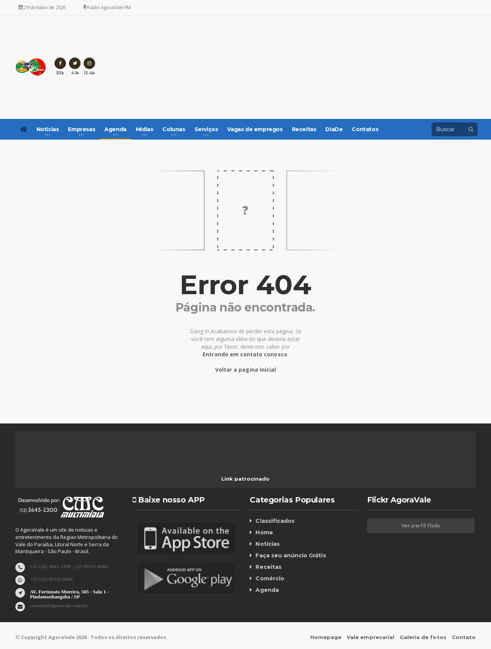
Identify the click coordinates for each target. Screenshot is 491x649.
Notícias (267, 543)
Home (264, 532)
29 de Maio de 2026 (42, 7)
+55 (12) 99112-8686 (51, 578)
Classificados (274, 520)
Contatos (365, 129)
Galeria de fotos (423, 637)
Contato (464, 637)
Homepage (326, 637)
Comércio (269, 578)
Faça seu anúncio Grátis (290, 555)
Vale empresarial (371, 637)
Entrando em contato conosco (245, 354)
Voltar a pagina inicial (246, 369)
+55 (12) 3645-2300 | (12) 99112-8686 (68, 565)
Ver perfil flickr (421, 525)
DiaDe (334, 129)
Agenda (266, 589)
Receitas (304, 129)
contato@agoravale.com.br (58, 605)
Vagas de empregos (254, 129)
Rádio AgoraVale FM (107, 7)
